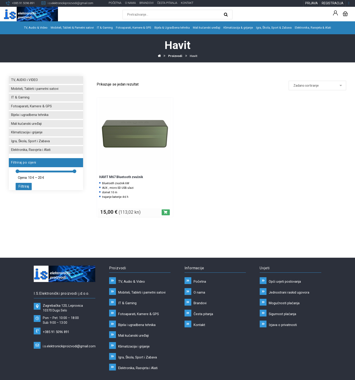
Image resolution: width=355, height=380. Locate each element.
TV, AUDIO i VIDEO (24, 81)
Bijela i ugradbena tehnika (29, 116)
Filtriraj (23, 187)
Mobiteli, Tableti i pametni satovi (34, 90)
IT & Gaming (20, 98)
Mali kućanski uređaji (26, 125)
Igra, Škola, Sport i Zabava (30, 142)
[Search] (226, 15)
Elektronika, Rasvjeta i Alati (30, 151)
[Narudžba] (317, 86)
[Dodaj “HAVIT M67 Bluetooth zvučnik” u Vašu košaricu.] (166, 213)
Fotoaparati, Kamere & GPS (31, 107)
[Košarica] (345, 14)
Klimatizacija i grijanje (27, 133)
